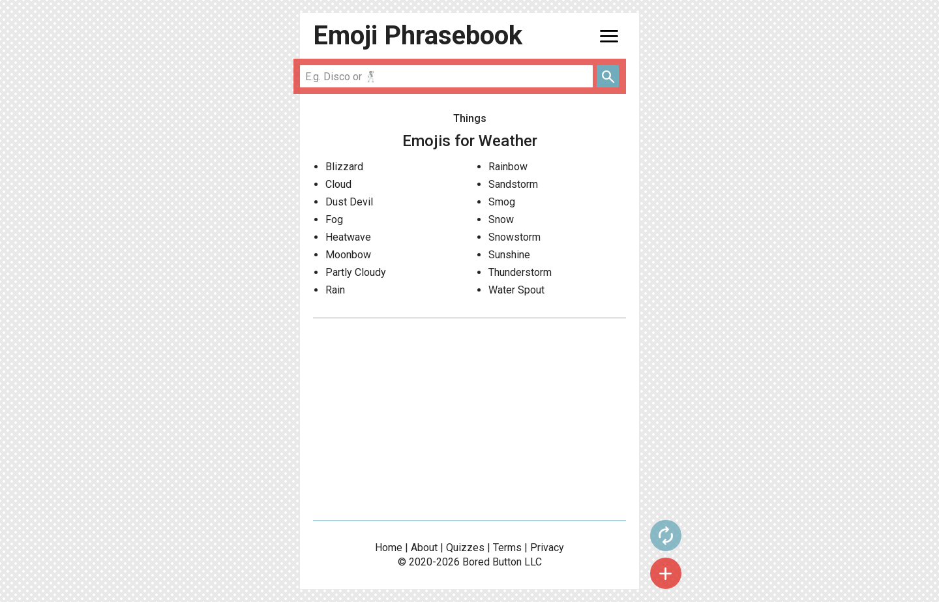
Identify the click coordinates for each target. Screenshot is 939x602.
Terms (507, 547)
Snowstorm (514, 237)
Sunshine (509, 254)
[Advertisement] (469, 419)
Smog (501, 202)
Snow (501, 219)
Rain (335, 290)
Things (469, 118)
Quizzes (465, 547)
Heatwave (348, 237)
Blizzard (344, 166)
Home (388, 547)
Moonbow (348, 254)
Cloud (338, 184)
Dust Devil (349, 202)
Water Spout (516, 290)
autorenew (665, 535)
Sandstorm (513, 184)
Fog (334, 219)
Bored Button (492, 562)
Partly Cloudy (355, 272)
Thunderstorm (520, 272)
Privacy (547, 547)
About (424, 547)
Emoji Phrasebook (417, 35)
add (665, 573)
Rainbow (508, 166)
